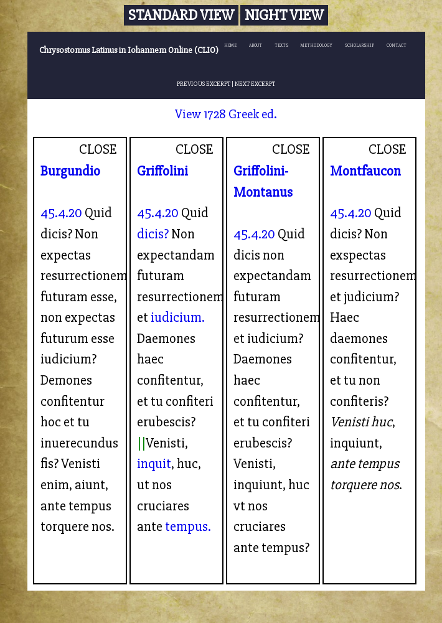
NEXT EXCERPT (255, 84)
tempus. (188, 526)
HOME (230, 45)
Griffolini (162, 171)
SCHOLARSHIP (359, 45)
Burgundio (70, 171)
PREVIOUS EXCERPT (203, 84)
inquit (154, 463)
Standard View (181, 15)
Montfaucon (365, 171)
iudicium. (178, 317)
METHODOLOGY (316, 45)
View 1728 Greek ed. (226, 114)
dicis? (153, 234)
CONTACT (397, 45)
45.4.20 (61, 213)
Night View (284, 15)
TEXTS (281, 45)
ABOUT (255, 45)
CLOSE (98, 149)
